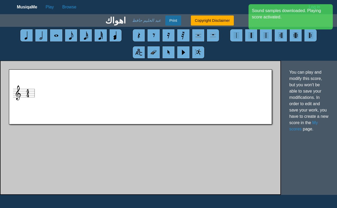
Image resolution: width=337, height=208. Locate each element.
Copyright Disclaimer (212, 20)
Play (50, 7)
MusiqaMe (27, 7)
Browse (69, 7)
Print (173, 20)
